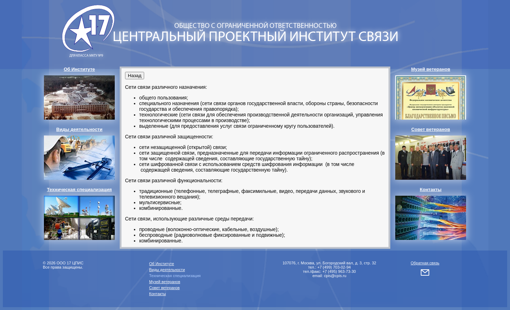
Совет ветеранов (164, 288)
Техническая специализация (175, 276)
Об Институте (161, 264)
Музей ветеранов (164, 282)
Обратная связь (424, 263)
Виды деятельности (167, 270)
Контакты (157, 294)
